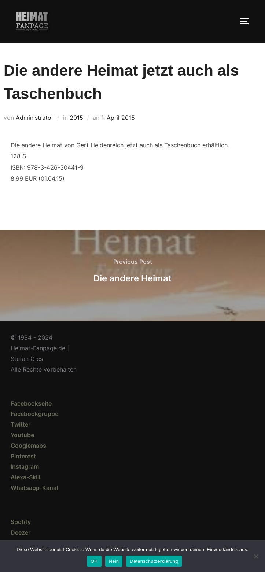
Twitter (20, 424)
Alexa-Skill (25, 477)
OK (94, 561)
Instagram (25, 466)
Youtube (22, 435)
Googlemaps (28, 445)
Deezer (20, 532)
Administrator (35, 117)
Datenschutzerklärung (154, 561)
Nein (114, 561)
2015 (76, 117)
